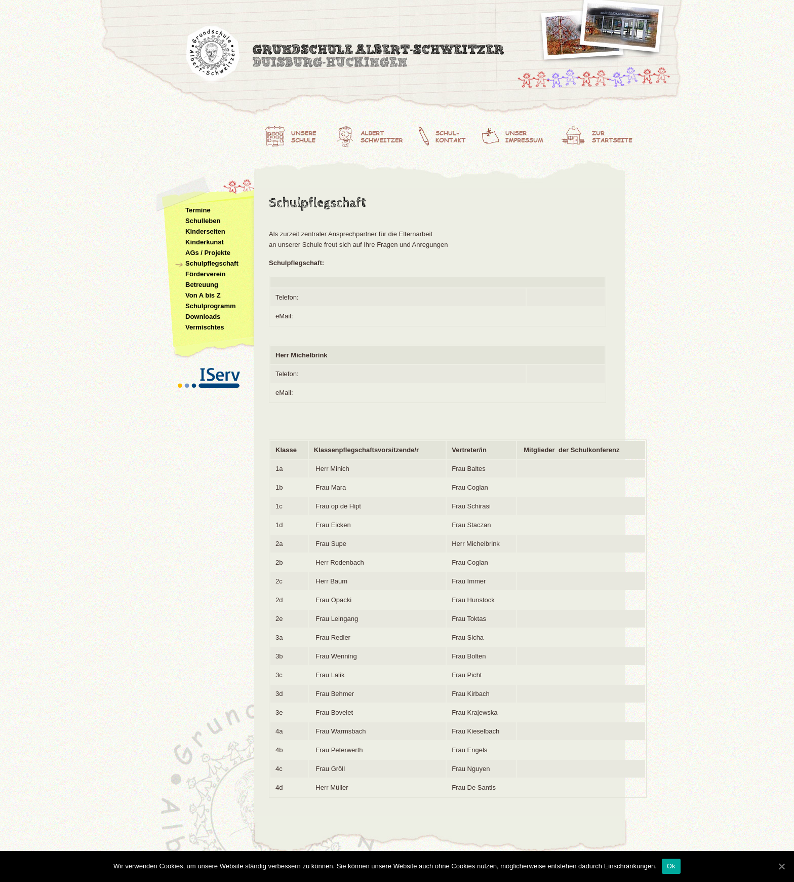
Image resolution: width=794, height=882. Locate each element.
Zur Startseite (599, 134)
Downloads (202, 316)
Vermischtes (204, 327)
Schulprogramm (210, 306)
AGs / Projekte (207, 252)
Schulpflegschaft (212, 263)
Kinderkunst (204, 242)
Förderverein (205, 274)
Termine (198, 210)
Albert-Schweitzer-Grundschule (346, 55)
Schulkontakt (448, 134)
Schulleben (202, 221)
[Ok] (781, 866)
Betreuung (201, 284)
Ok (671, 866)
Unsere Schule (296, 134)
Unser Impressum (521, 134)
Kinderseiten (205, 231)
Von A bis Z (203, 295)
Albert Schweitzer (373, 134)
